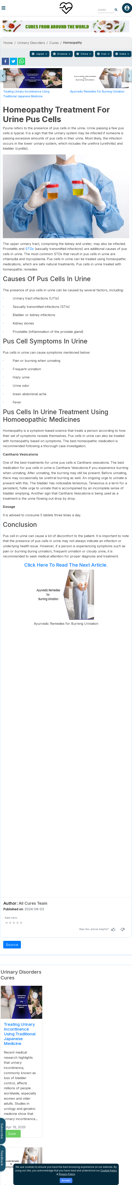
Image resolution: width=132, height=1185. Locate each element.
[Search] (116, 10)
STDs (29, 249)
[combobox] (103, 10)
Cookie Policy (108, 1170)
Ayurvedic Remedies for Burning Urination (97, 91)
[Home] (66, 8)
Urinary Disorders (31, 43)
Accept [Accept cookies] (66, 1180)
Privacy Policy (67, 1174)
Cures (54, 43)
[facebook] (5, 61)
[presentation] (3, 75)
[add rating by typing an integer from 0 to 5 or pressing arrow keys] (14, 923)
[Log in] (127, 8)
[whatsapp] (21, 61)
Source (12, 945)
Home (8, 43)
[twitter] (13, 61)
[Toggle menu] (22, 8)
